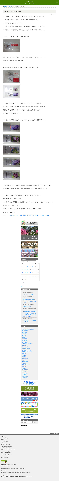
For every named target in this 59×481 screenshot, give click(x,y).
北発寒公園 (24, 338)
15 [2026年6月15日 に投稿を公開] (22, 272)
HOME (5, 6)
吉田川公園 (24, 378)
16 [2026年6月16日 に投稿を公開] (25, 272)
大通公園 (29, 2)
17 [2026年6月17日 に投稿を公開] (27, 272)
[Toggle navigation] (57, 2)
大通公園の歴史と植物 (7, 446)
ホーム (3, 436)
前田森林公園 (25, 369)
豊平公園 (24, 353)
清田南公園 (24, 340)
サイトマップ (5, 455)
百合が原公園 (25, 376)
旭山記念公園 (25, 330)
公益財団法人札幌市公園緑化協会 (17, 468)
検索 (22, 422)
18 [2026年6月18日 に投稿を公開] (30, 272)
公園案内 (4, 439)
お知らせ (10, 6)
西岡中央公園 (25, 358)
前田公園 (24, 368)
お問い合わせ (5, 457)
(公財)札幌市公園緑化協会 (28, 329)
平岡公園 (24, 363)
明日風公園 (24, 332)
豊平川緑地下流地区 (26, 350)
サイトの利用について (7, 452)
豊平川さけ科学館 (26, 348)
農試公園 (24, 360)
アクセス (4, 442)
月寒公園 (24, 345)
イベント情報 (18, 215)
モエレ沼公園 (25, 373)
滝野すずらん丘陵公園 (27, 343)
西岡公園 (24, 356)
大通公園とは (5, 438)
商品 (31, 215)
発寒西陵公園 (25, 361)
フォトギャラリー (6, 444)
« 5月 (22, 286)
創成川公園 (24, 342)
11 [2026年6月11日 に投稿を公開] (30, 269)
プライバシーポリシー (7, 454)
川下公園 (24, 335)
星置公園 (24, 366)
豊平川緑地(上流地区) (27, 351)
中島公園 (24, 355)
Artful (8, 475)
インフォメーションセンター (8, 449)
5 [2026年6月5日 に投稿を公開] (32, 266)
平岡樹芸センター (26, 364)
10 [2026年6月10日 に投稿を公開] (27, 269)
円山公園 (24, 371)
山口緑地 (24, 374)
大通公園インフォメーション (41, 215)
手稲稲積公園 (25, 347)
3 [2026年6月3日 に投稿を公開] (27, 266)
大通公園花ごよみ (6, 447)
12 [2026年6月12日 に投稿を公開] (32, 269)
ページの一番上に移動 (54, 433)
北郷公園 (24, 337)
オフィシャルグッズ (6, 451)
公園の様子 (26, 215)
